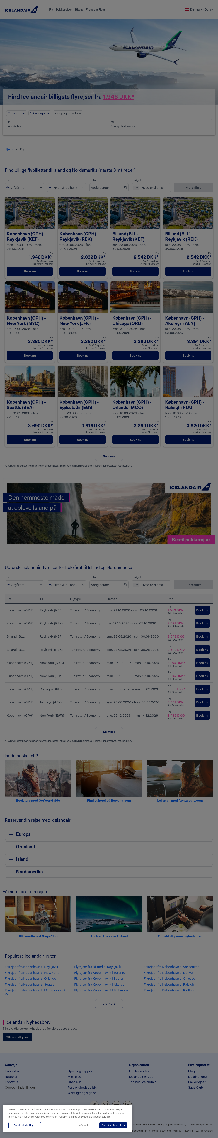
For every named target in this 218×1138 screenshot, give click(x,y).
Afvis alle (84, 1125)
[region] (67, 1118)
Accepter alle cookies (113, 1125)
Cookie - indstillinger (25, 1125)
